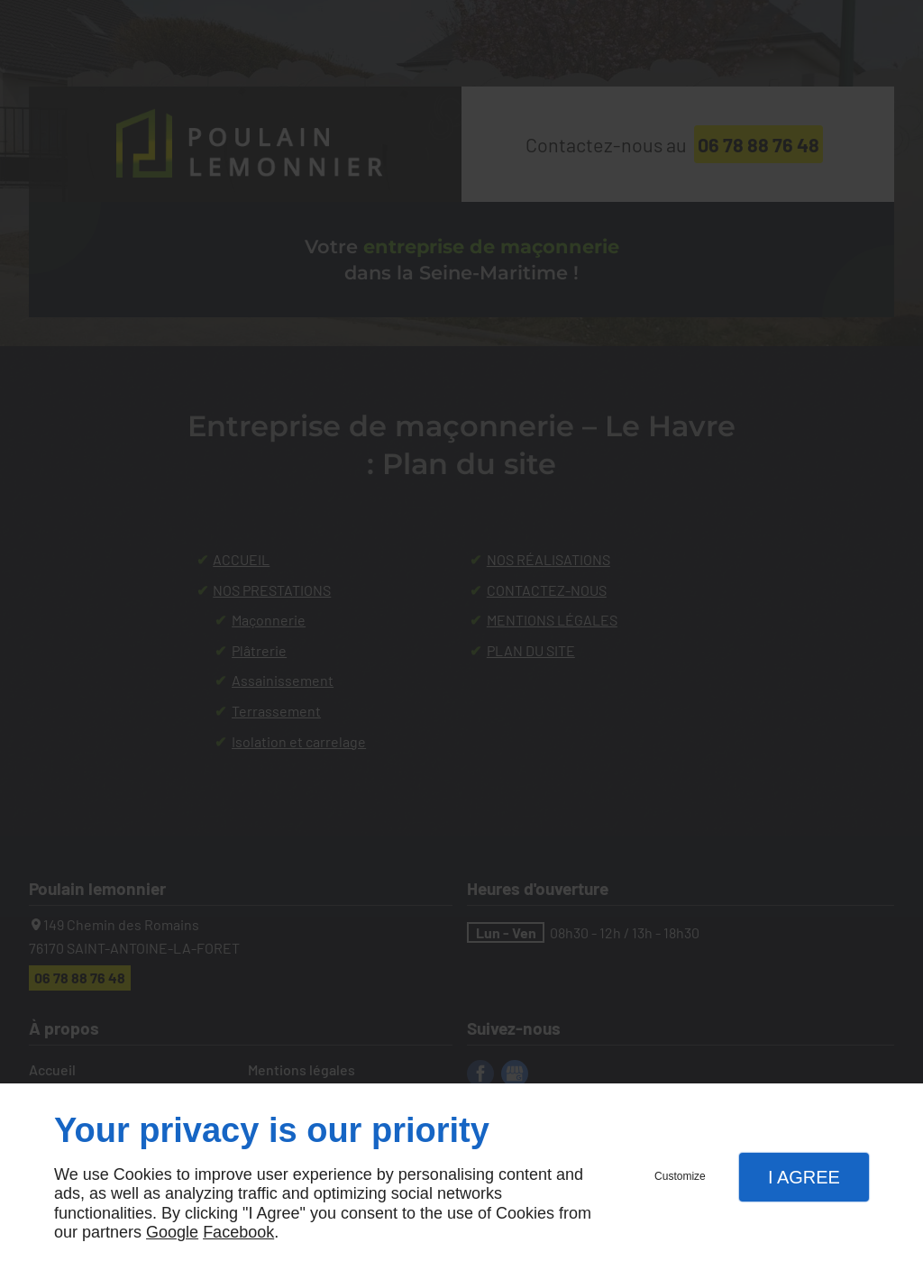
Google (172, 1232)
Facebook (238, 1232)
